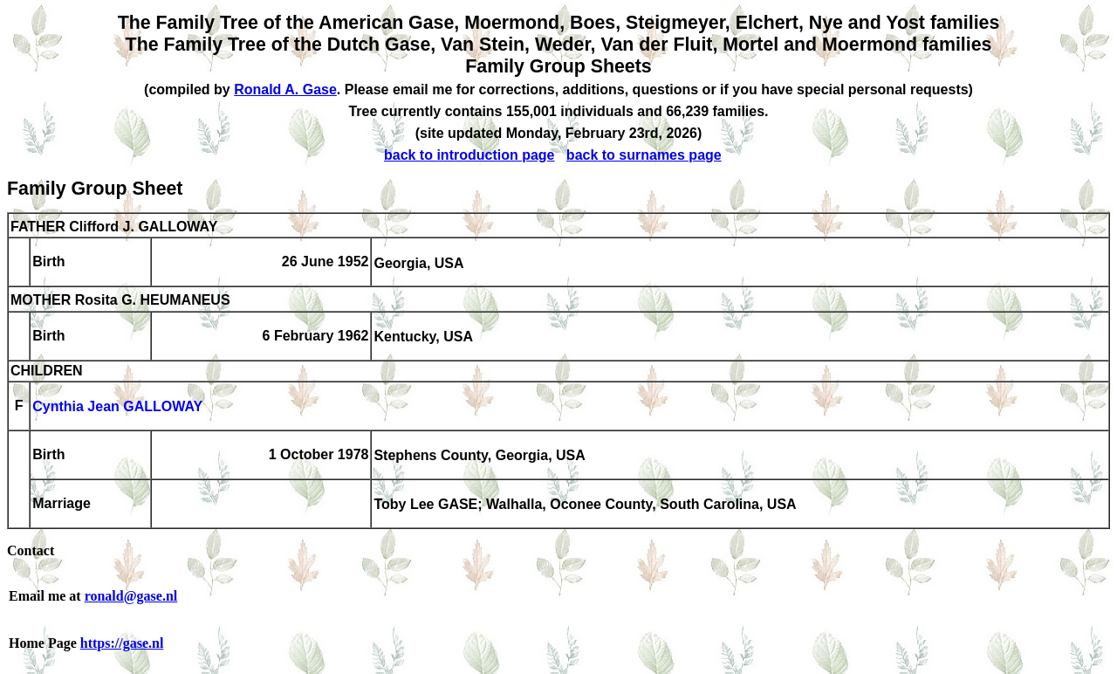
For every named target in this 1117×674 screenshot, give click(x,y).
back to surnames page (644, 155)
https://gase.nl (122, 643)
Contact (30, 550)
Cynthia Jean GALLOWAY (117, 407)
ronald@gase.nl (131, 595)
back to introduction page (469, 155)
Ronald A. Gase (285, 89)
